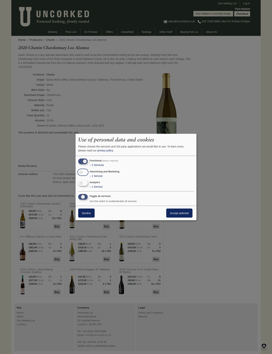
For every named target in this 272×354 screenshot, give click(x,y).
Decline (86, 213)
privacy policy (105, 150)
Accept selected (179, 213)
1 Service (96, 176)
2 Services (97, 165)
